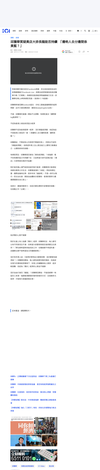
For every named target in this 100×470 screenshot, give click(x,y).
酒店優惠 (34, 31)
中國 (54, 31)
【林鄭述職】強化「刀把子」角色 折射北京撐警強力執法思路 (33, 409)
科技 (60, 31)
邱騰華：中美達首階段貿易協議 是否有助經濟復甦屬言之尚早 (33, 386)
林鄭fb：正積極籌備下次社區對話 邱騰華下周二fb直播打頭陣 (33, 378)
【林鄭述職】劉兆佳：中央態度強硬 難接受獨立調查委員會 (33, 401)
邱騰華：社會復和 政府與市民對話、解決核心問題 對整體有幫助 (33, 393)
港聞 (14, 31)
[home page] (6, 31)
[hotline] (33, 455)
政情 (17, 38)
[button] (79, 51)
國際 (48, 31)
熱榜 (42, 31)
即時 (26, 31)
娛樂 (20, 31)
